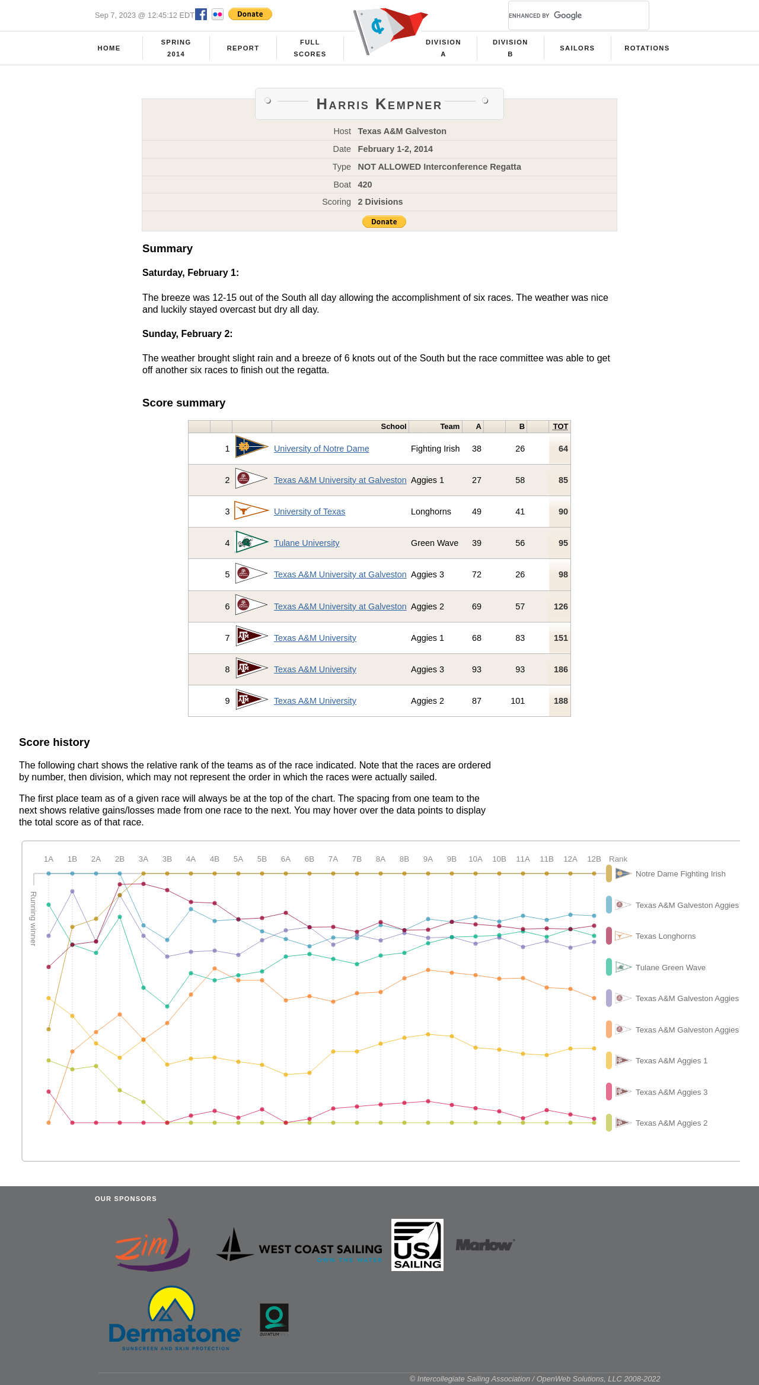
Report (243, 48)
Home (109, 48)
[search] (564, 15)
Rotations (646, 48)
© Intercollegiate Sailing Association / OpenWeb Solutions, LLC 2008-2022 (535, 1378)
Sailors (577, 48)
